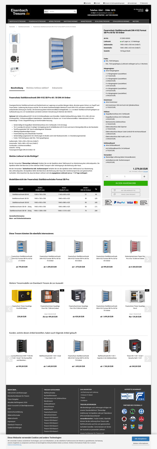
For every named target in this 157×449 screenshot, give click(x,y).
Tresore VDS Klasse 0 (51, 417)
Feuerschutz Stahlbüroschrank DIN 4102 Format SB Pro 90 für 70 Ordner (50, 258)
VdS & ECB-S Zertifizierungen (17, 393)
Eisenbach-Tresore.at (15, 425)
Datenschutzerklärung (14, 445)
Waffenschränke (71, 21)
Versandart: (108, 155)
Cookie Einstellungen (15, 427)
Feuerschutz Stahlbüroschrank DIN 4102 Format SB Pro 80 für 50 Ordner (78, 258)
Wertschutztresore (17, 21)
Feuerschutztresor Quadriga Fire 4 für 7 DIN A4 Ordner (50, 307)
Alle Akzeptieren (141, 439)
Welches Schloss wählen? (37, 88)
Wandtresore (86, 21)
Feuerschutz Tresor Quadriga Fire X (135, 307)
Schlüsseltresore (102, 21)
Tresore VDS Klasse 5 (51, 431)
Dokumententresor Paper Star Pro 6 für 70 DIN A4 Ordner (135, 257)
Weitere (136, 21)
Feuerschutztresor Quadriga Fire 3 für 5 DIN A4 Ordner (78, 307)
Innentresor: (108, 100)
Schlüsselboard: (109, 143)
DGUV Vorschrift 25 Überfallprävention (21, 405)
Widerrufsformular (14, 415)
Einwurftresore (49, 406)
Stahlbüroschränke (121, 21)
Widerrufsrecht (13, 418)
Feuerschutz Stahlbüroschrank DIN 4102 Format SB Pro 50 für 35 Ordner (106, 258)
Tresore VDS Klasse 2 (51, 423)
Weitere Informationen (140, 443)
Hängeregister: (109, 68)
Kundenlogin (132, 3)
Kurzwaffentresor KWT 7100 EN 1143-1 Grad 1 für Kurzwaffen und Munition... (22, 358)
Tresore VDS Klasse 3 (51, 426)
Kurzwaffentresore (50, 395)
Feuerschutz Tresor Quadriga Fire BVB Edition (22, 307)
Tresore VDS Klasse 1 (51, 420)
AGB (9, 409)
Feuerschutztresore (37, 21)
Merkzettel (144, 3)
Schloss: (107, 112)
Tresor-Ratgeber (13, 399)
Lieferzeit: (107, 41)
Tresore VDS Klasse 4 (51, 428)
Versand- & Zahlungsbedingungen (114, 3)
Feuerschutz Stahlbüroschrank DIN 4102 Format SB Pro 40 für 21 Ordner (21, 258)
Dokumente (57, 88)
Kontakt (97, 3)
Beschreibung (17, 88)
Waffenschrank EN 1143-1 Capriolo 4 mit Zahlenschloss (107, 357)
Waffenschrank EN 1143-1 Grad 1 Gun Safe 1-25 (50, 357)
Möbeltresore (54, 21)
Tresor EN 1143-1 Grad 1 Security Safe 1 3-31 (135, 357)
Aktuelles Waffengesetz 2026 (17, 402)
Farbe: (106, 59)
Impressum (11, 421)
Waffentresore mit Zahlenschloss (55, 398)
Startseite (87, 3)
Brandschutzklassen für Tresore (18, 396)
